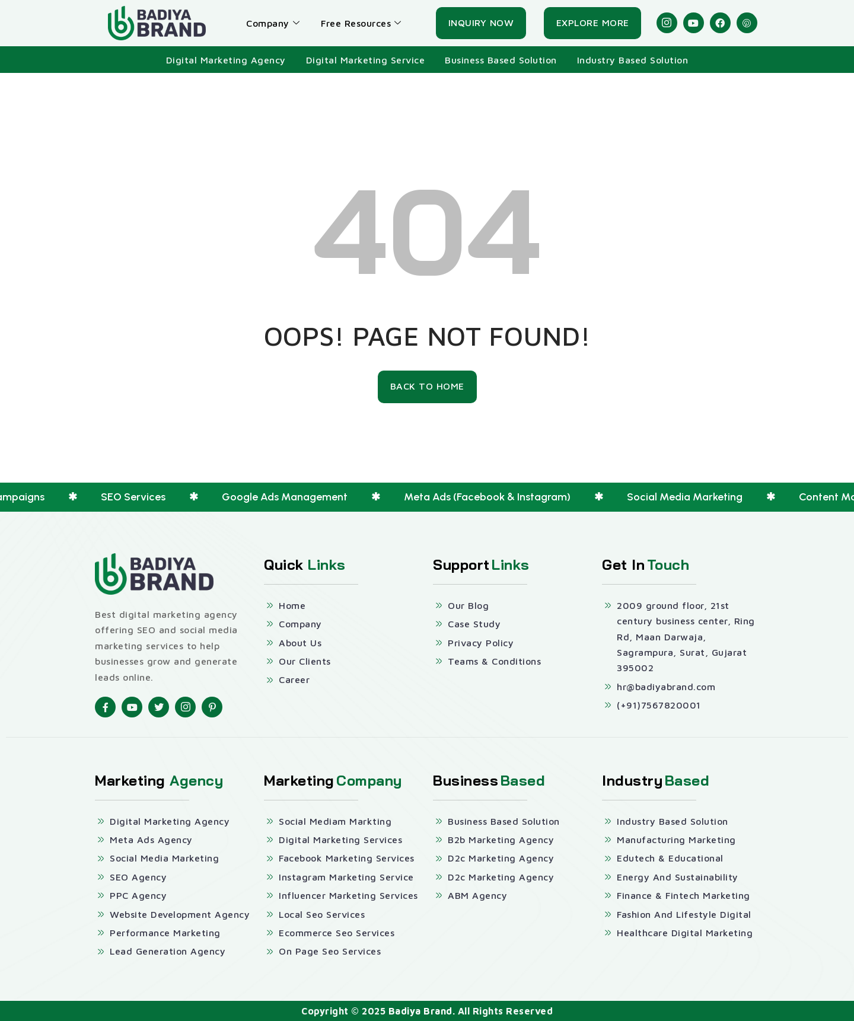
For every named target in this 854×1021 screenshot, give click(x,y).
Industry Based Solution (633, 60)
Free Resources (361, 23)
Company (272, 23)
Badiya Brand (420, 1011)
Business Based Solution (501, 60)
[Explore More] (593, 23)
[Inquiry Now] (481, 23)
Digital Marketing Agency (226, 60)
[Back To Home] (427, 387)
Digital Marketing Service (365, 60)
